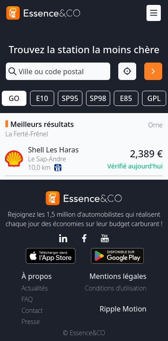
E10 (42, 98)
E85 (126, 98)
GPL (154, 98)
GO (14, 98)
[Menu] (153, 13)
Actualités (35, 288)
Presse (31, 321)
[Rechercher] (153, 71)
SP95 (70, 98)
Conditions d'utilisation (115, 288)
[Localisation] (127, 71)
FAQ (27, 299)
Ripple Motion (122, 309)
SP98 (98, 98)
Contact (32, 310)
